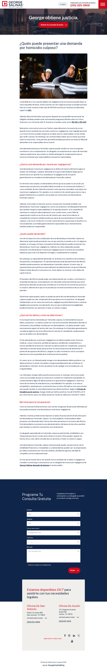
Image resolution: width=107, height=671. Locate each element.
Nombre (29, 510)
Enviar (72, 570)
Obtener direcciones (35, 618)
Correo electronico (33, 528)
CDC (29, 110)
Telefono (30, 538)
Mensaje (29, 547)
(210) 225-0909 (80, 5)
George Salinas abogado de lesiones (34, 465)
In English (63, 4)
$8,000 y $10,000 (79, 122)
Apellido (29, 519)
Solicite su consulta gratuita (52, 25)
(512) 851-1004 (65, 621)
